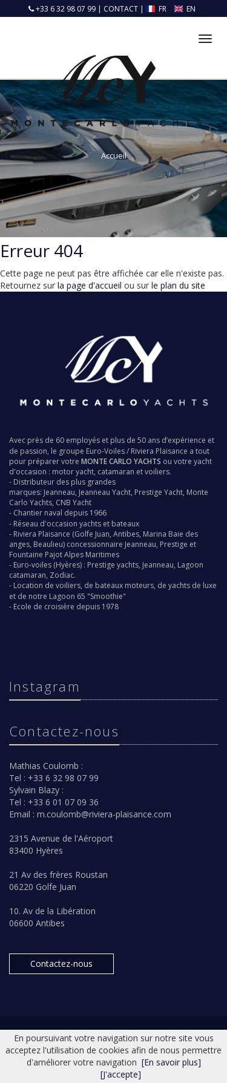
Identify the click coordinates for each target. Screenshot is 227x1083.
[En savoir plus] (171, 1062)
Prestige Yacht (158, 492)
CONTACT (121, 9)
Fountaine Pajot (35, 554)
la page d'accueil (90, 285)
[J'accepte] (120, 1074)
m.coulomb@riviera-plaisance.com (104, 814)
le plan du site (178, 285)
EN (185, 9)
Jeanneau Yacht (105, 492)
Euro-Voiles (105, 451)
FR (157, 9)
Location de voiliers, (47, 585)
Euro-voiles (32, 565)
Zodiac (62, 575)
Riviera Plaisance (159, 451)
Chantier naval (37, 513)
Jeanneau (59, 492)
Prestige (174, 544)
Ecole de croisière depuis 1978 (66, 606)
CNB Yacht (73, 502)
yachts (90, 524)
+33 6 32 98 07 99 (65, 9)
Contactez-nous (61, 963)
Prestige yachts (113, 565)
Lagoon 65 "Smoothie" (87, 596)
